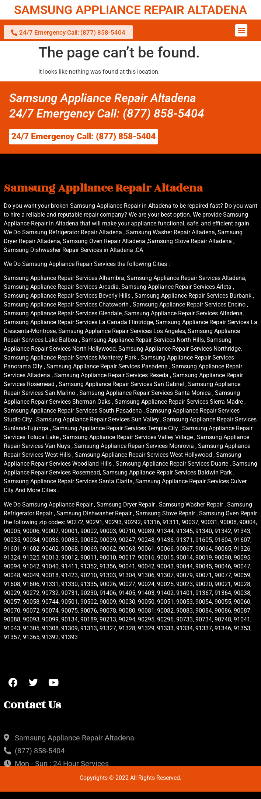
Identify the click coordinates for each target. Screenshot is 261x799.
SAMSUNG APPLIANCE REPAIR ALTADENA (130, 10)
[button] (241, 30)
